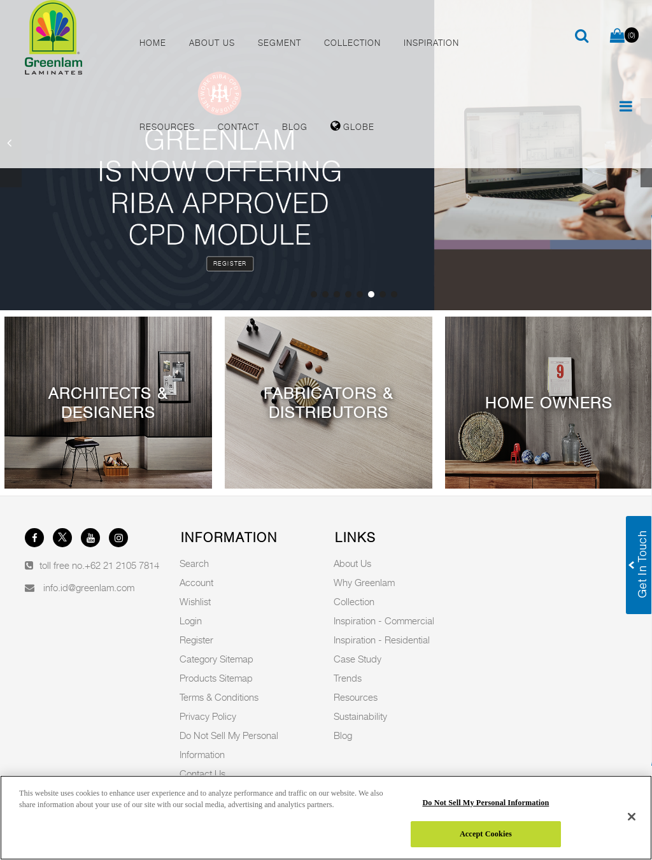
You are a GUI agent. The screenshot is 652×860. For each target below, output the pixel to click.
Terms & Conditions (219, 697)
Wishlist (195, 601)
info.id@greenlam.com (88, 587)
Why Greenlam (364, 582)
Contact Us (202, 773)
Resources (356, 697)
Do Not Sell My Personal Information (485, 802)
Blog (343, 735)
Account (196, 582)
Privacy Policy (208, 716)
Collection (354, 601)
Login (191, 620)
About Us (352, 563)
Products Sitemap (216, 678)
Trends (348, 678)
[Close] (632, 817)
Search (194, 563)
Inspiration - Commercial (384, 620)
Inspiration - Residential (382, 639)
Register (230, 263)
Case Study (357, 658)
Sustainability (360, 716)
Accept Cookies (486, 833)
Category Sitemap (216, 658)
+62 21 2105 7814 (122, 565)
